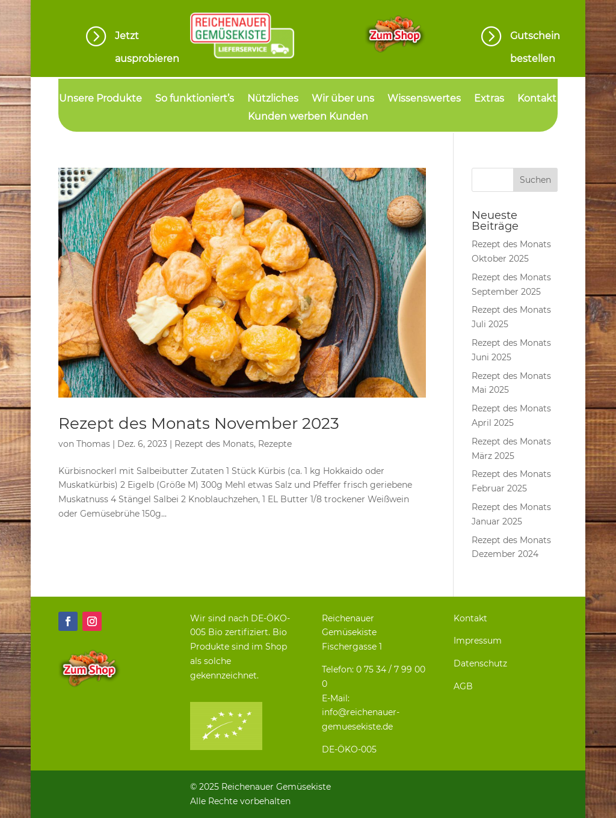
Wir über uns (343, 99)
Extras (489, 99)
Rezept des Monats (214, 443)
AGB (463, 686)
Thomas (93, 443)
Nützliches (272, 99)
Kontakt (536, 99)
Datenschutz (480, 663)
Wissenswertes (424, 99)
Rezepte (275, 443)
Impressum (478, 640)
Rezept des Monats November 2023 (198, 423)
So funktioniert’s (194, 99)
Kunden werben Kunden (308, 117)
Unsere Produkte (100, 99)
